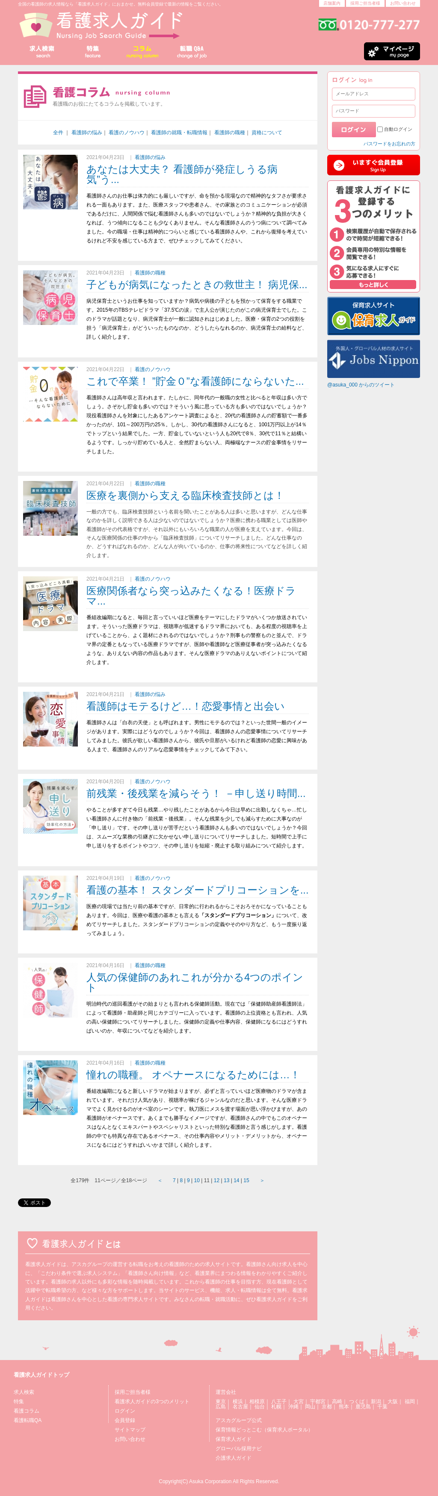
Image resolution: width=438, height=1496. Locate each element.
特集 (19, 1402)
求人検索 (24, 1392)
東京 (221, 1402)
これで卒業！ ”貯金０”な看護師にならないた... (195, 381)
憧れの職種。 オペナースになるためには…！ (193, 1074)
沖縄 (293, 1407)
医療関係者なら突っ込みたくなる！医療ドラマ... (191, 596)
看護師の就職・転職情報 (179, 133)
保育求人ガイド (234, 1439)
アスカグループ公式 (239, 1420)
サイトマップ (130, 1430)
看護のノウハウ (127, 133)
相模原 (257, 1402)
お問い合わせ (403, 3)
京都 (327, 1407)
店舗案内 (331, 3)
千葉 (382, 1407)
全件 (58, 133)
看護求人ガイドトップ (41, 1375)
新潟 (376, 1402)
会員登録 (125, 1420)
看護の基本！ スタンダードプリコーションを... (197, 890)
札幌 (276, 1407)
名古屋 (240, 1407)
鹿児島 (363, 1407)
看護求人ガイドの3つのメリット (152, 1402)
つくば (356, 1402)
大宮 (298, 1402)
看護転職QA (27, 1420)
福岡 (410, 1402)
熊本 (344, 1407)
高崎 (337, 1402)
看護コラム (26, 1411)
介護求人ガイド (234, 1458)
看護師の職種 (229, 133)
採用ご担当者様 (365, 3)
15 (246, 1180)
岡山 (310, 1407)
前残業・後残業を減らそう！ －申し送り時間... (196, 793)
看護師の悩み (86, 133)
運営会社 (226, 1392)
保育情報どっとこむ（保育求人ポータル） (264, 1430)
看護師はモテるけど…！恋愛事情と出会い (185, 706)
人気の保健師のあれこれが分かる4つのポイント (194, 982)
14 (236, 1180)
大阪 (393, 1402)
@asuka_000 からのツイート (361, 385)
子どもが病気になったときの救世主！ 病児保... (197, 284)
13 (226, 1180)
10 (197, 1180)
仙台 (260, 1407)
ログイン (125, 1411)
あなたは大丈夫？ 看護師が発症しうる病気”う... (182, 174)
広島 (221, 1407)
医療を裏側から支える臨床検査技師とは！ (185, 495)
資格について (267, 133)
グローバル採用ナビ (239, 1449)
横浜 (238, 1402)
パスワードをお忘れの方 (389, 143)
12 (216, 1180)
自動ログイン (398, 129)
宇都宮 (318, 1402)
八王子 (279, 1402)
